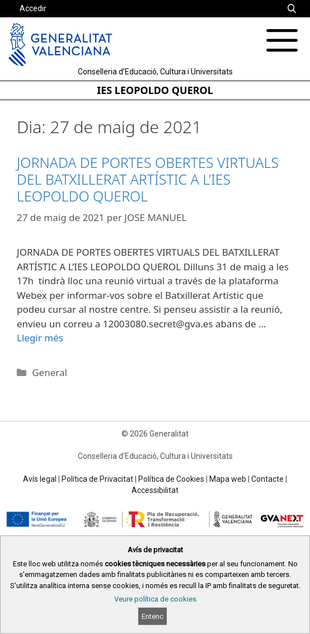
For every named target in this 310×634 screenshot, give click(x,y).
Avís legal (40, 479)
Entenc (152, 616)
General (49, 372)
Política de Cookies (171, 479)
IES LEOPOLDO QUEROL (155, 90)
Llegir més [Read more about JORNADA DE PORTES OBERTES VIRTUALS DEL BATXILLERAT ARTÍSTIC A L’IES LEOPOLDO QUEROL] (40, 337)
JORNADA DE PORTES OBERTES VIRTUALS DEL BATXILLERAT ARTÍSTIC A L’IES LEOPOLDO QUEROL (148, 179)
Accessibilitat (155, 490)
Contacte (267, 479)
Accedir (33, 8)
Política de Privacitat (97, 479)
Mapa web (227, 479)
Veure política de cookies (155, 599)
